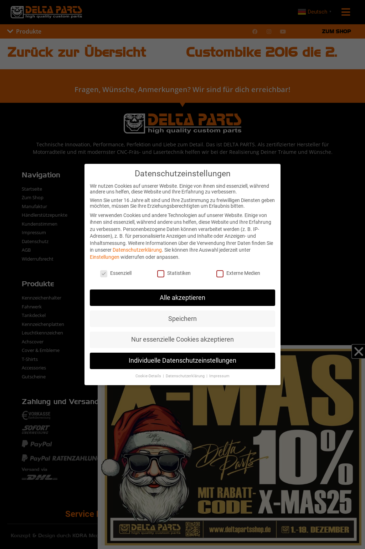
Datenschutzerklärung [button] (186, 376)
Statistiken (174, 273)
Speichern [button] (182, 318)
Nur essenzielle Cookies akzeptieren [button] (182, 339)
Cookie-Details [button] (148, 376)
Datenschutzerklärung (137, 250)
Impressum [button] (219, 376)
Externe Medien (238, 273)
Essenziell (116, 273)
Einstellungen (104, 257)
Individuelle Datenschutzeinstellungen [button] (182, 360)
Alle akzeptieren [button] (182, 297)
